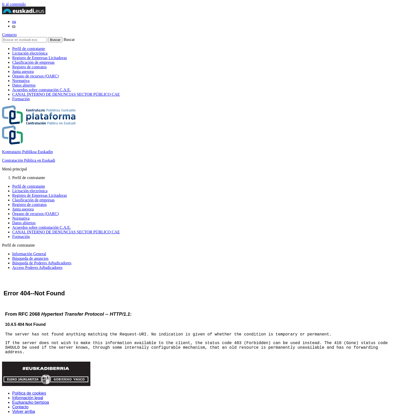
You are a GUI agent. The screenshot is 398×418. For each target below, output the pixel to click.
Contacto (9, 35)
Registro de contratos (29, 67)
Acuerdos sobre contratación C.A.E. (41, 90)
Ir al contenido (14, 4)
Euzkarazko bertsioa (30, 402)
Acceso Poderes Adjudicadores (37, 267)
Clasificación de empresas (33, 62)
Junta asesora (23, 71)
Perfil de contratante (28, 48)
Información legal (27, 398)
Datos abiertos (24, 85)
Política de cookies (29, 393)
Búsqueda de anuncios (30, 258)
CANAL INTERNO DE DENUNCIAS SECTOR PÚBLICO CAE (66, 94)
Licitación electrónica (29, 53)
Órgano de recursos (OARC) (35, 76)
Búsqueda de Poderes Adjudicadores (41, 263)
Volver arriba (23, 411)
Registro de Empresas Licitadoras (39, 58)
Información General (29, 254)
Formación (21, 99)
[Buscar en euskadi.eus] (24, 39)
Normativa (20, 80)
